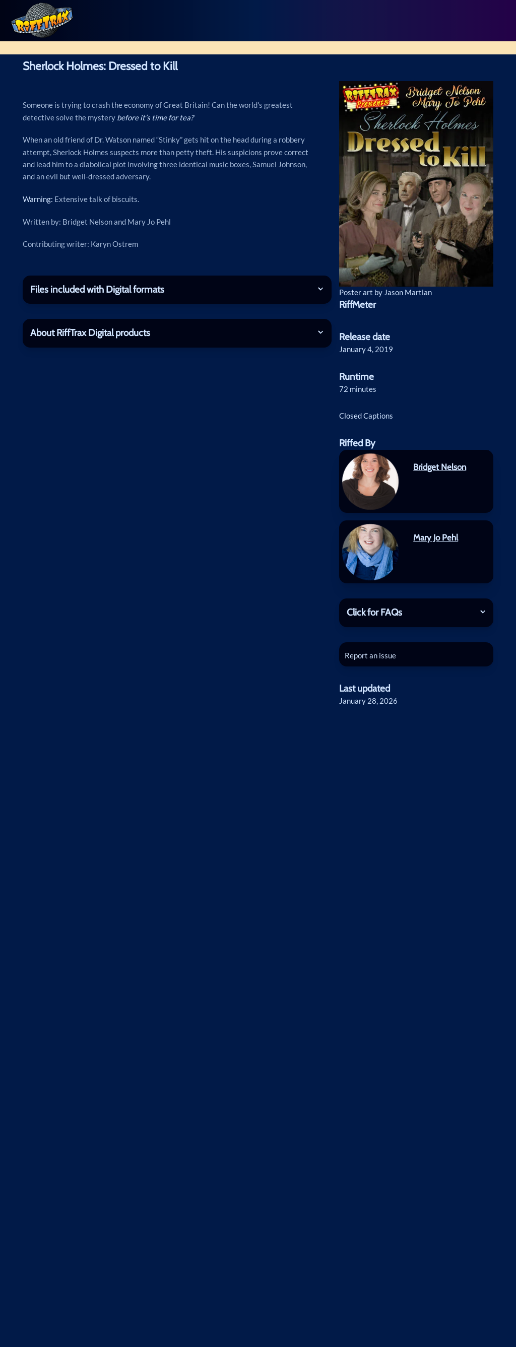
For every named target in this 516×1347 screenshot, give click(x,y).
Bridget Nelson (439, 479)
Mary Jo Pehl (435, 549)
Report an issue (372, 666)
